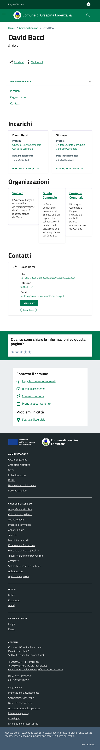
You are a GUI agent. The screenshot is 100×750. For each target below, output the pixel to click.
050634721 (27, 287)
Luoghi (11, 624)
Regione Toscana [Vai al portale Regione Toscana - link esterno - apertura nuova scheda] (16, 4)
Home (11, 28)
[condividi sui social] (16, 62)
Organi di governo (17, 459)
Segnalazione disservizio (21, 698)
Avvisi (11, 605)
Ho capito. (88, 744)
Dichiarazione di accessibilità (23, 723)
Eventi (11, 629)
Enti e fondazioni (17, 475)
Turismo (12, 535)
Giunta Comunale (32, 145)
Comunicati (14, 600)
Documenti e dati (17, 490)
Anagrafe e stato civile (20, 509)
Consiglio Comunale (22, 149)
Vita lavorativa (16, 519)
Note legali (14, 718)
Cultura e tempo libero (20, 514)
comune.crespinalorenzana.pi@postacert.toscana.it (47, 277)
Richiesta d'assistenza (20, 703)
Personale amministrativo (22, 485)
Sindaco (16, 145)
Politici (11, 480)
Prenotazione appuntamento (23, 693)
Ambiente (13, 561)
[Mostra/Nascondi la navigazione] (4, 15)
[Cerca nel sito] (88, 15)
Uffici (11, 470)
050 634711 (19, 662)
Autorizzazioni (15, 571)
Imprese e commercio (19, 525)
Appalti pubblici (16, 530)
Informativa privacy (18, 713)
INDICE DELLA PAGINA (50, 81)
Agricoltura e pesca (18, 576)
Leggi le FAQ (15, 687)
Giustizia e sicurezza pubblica (23, 550)
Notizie (12, 595)
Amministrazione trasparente (24, 708)
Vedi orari (29, 302)
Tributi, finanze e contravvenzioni (25, 556)
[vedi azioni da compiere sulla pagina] (34, 62)
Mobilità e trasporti (18, 540)
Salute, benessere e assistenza (24, 566)
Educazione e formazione (21, 545)
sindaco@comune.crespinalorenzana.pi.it (42, 296)
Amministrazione (28, 28)
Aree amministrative (19, 465)
